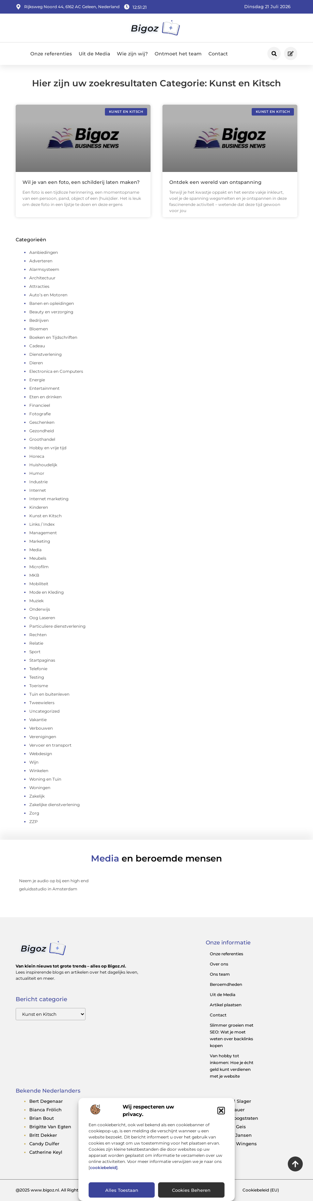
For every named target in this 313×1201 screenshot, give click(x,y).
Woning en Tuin (45, 779)
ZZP (33, 821)
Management (43, 532)
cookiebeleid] (104, 1167)
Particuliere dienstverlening (57, 626)
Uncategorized (44, 711)
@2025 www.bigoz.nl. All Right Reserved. (57, 1190)
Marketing (39, 541)
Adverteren (40, 260)
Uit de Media (94, 54)
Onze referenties (51, 54)
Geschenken (41, 422)
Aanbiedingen (43, 252)
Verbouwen (41, 728)
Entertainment (44, 388)
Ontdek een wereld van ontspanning (215, 182)
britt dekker (43, 1135)
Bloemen (38, 328)
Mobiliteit (38, 583)
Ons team (220, 974)
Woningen (39, 787)
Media (35, 549)
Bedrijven (39, 320)
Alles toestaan (121, 1190)
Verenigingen (42, 736)
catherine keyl (45, 1152)
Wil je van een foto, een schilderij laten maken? (81, 182)
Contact (218, 54)
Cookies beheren (191, 1190)
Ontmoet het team (178, 54)
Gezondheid (41, 430)
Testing (36, 677)
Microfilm (39, 566)
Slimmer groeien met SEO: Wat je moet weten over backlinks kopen (231, 1035)
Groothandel (42, 439)
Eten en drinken (45, 396)
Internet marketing (48, 498)
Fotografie (40, 413)
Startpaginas (42, 660)
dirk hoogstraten (238, 1118)
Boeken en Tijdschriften (53, 337)
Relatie (36, 643)
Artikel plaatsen (225, 1004)
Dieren (36, 362)
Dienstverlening (45, 354)
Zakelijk (37, 796)
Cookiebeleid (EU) (260, 1190)
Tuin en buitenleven (49, 694)
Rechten (38, 634)
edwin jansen (235, 1135)
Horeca (36, 456)
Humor (36, 473)
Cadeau (37, 345)
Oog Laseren (42, 617)
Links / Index (41, 524)
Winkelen (38, 770)
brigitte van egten (50, 1126)
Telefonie (38, 668)
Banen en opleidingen (51, 303)
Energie (37, 379)
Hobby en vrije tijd (47, 447)
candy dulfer (44, 1143)
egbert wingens (238, 1143)
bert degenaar (46, 1101)
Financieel (39, 405)
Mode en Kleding (46, 592)
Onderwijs (39, 609)
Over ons (219, 964)
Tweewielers (41, 702)
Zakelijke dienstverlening (54, 804)
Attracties (39, 286)
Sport (35, 651)
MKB (34, 575)
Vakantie (38, 719)
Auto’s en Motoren (48, 294)
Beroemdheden (226, 984)
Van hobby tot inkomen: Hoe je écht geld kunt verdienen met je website (231, 1066)
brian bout (41, 1118)
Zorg (34, 813)
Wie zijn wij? (132, 54)
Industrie (38, 481)
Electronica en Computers (56, 371)
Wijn (33, 762)
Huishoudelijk (43, 464)
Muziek (36, 600)
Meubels (37, 558)
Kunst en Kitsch (45, 515)
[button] (221, 1110)
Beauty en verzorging (51, 311)
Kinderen (38, 507)
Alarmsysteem (44, 269)
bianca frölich (45, 1109)
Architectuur (42, 277)
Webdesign (40, 753)
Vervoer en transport (50, 745)
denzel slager (235, 1101)
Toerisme (38, 685)
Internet (37, 490)
